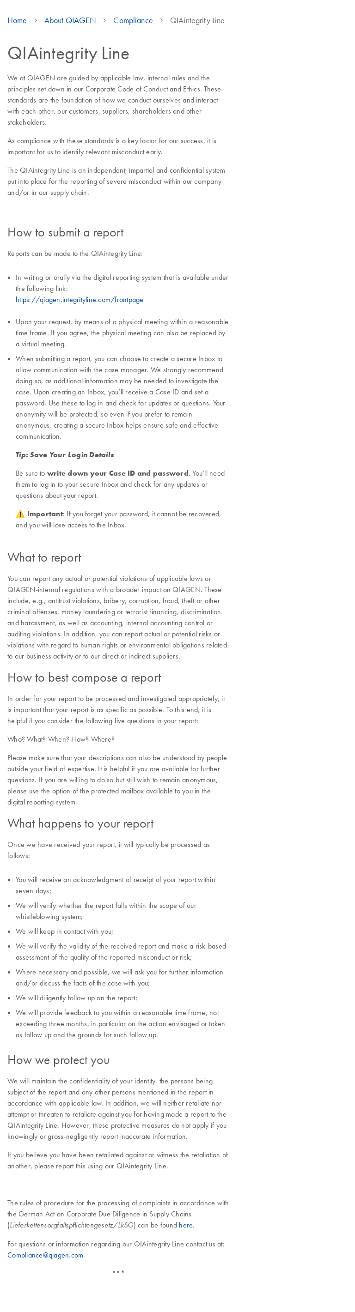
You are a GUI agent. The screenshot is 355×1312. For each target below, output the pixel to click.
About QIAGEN (70, 20)
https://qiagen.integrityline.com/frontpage (80, 299)
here (186, 1224)
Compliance (133, 20)
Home (17, 20)
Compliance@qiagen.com (45, 1254)
